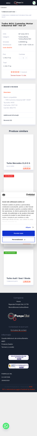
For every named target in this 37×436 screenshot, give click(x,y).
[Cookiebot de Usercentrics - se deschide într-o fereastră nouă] (26, 195)
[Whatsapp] (6, 427)
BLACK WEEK (10, 166)
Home (18, 301)
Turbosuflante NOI (8, 12)
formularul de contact (18, 330)
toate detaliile (7, 47)
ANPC (3, 341)
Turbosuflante (23, 37)
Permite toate (18, 233)
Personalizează (18, 239)
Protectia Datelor (7, 344)
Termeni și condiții (7, 347)
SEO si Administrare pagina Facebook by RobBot (18, 389)
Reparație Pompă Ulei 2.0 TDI (19, 304)
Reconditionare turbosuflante (18, 307)
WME (30, 387)
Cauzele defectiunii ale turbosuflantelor (14, 338)
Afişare (28, 227)
